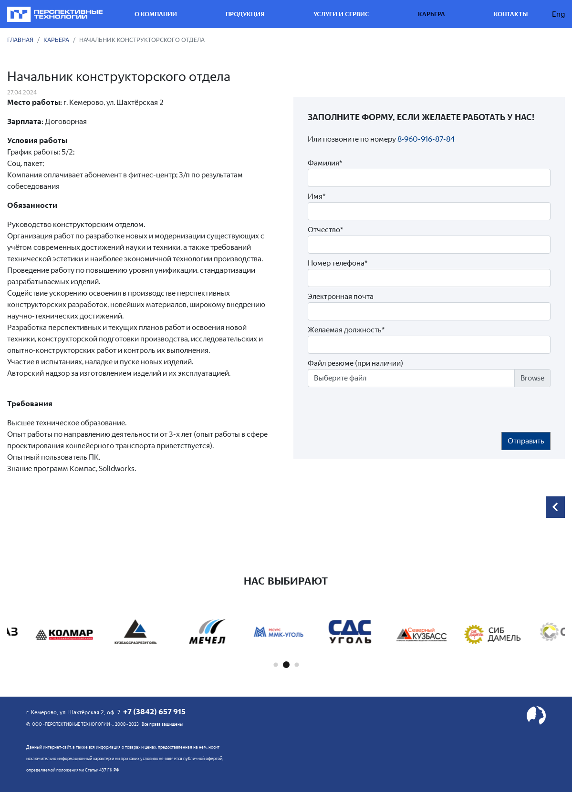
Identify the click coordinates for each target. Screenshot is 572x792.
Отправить (526, 440)
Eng (558, 14)
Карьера (431, 14)
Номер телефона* (337, 262)
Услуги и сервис (341, 14)
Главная (20, 39)
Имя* (316, 196)
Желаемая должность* (346, 329)
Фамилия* (325, 162)
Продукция (245, 14)
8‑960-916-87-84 (426, 139)
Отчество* (325, 229)
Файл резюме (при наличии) (355, 363)
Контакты (511, 14)
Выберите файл (340, 377)
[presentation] (380, 409)
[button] (275, 665)
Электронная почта (341, 296)
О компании (156, 14)
